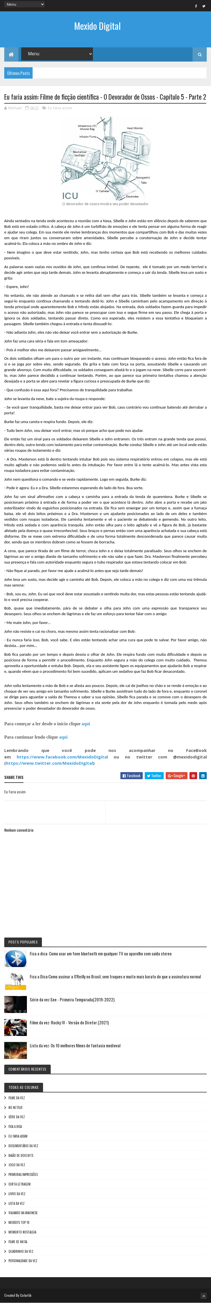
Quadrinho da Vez (20, 1251)
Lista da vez (16, 1203)
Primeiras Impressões (23, 1174)
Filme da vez (16, 1098)
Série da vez (16, 1117)
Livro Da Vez (16, 1193)
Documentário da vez (23, 1146)
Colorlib (25, 1295)
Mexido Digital (97, 25)
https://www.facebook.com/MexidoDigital (62, 757)
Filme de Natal (17, 1241)
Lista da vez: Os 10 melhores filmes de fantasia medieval (75, 1045)
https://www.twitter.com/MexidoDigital (49, 763)
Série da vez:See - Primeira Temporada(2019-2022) (72, 999)
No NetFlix (15, 1107)
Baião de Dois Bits (20, 1155)
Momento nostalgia (22, 1232)
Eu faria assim (60, 107)
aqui (86, 723)
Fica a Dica (15, 1126)
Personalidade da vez (22, 1260)
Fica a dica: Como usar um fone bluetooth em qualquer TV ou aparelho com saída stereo (101, 953)
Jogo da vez (16, 1165)
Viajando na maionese (23, 1212)
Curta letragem (19, 1184)
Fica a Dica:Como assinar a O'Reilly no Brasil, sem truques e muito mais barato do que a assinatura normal (115, 976)
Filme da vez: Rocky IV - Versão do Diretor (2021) (69, 1022)
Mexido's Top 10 (18, 1222)
